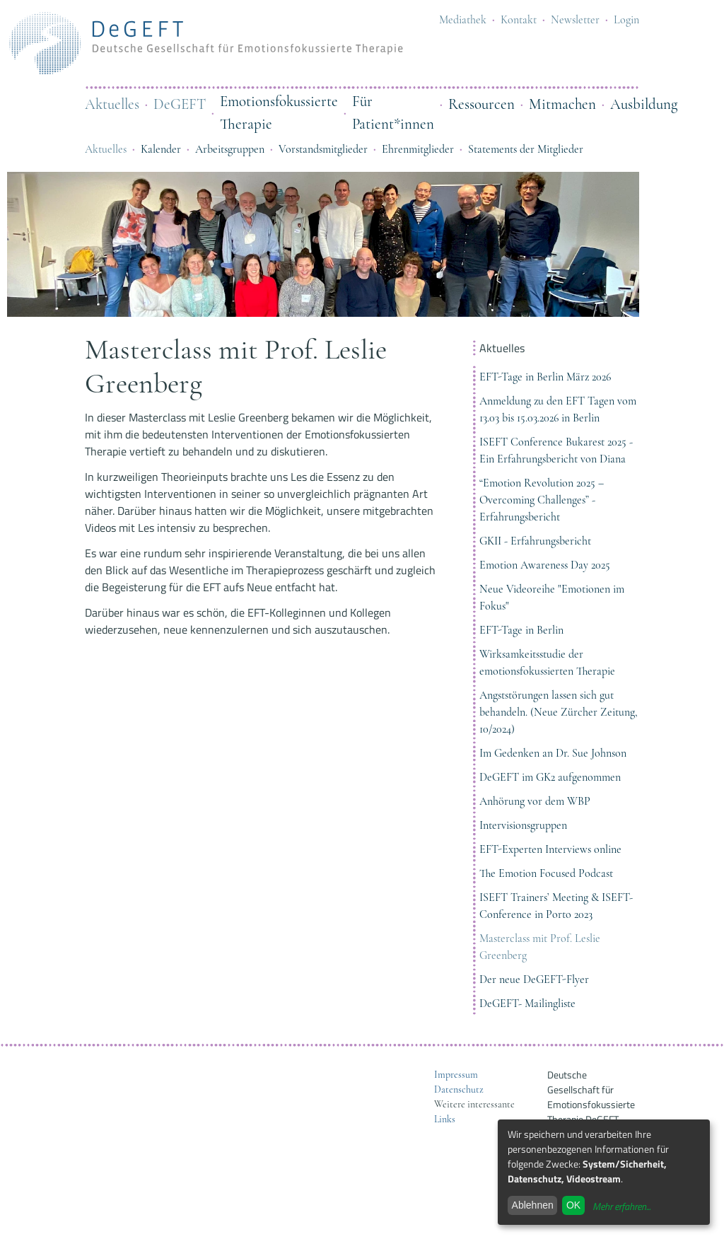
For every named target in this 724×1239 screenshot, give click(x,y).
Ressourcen (481, 104)
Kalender (161, 149)
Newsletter (575, 20)
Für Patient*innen (393, 113)
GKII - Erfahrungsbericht (535, 541)
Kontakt (519, 20)
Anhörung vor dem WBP (534, 801)
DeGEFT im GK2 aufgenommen (550, 777)
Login (626, 20)
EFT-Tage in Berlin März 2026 (545, 377)
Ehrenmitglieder (418, 149)
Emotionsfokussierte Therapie (279, 113)
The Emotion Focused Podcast (546, 873)
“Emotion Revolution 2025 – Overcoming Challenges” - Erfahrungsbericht (541, 500)
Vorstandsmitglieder (323, 149)
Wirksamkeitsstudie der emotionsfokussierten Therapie (547, 662)
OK (573, 1205)
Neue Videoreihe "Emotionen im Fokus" (551, 597)
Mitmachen (562, 104)
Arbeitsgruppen (229, 149)
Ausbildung (643, 104)
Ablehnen (533, 1205)
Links (444, 1119)
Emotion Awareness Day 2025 (544, 565)
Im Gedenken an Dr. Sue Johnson (552, 753)
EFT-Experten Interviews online (550, 849)
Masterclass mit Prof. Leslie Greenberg (539, 946)
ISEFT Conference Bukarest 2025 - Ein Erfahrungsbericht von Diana (556, 450)
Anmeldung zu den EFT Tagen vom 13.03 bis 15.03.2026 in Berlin (557, 409)
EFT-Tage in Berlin (521, 630)
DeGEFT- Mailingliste (527, 1003)
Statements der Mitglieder (525, 149)
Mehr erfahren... (621, 1206)
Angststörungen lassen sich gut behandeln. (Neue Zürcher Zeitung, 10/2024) (558, 712)
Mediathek (462, 20)
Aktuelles (112, 104)
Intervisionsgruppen (523, 825)
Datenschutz (459, 1089)
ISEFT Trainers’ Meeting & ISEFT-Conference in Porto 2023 (556, 905)
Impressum (456, 1075)
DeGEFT (179, 104)
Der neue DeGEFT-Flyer (534, 979)
